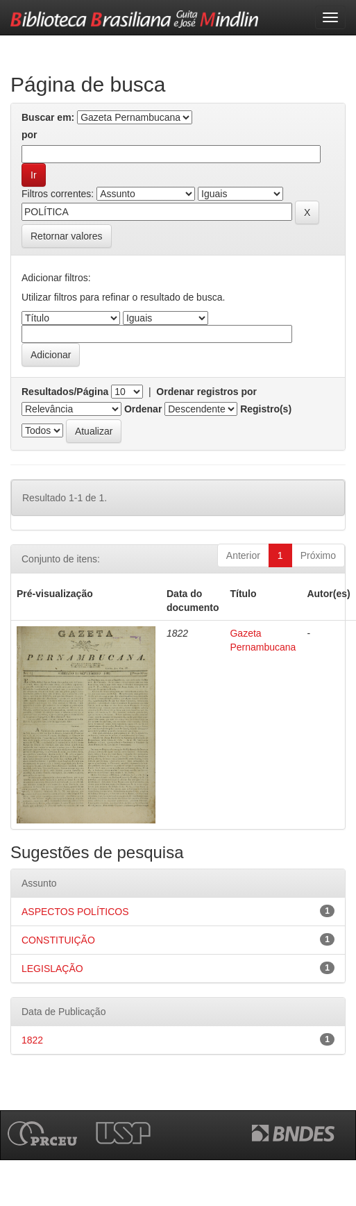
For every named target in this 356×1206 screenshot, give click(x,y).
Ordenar (143, 408)
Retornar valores (67, 236)
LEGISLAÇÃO (52, 968)
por (29, 134)
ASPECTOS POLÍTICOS (75, 911)
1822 (32, 1040)
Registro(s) (265, 408)
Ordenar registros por (206, 391)
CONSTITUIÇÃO (58, 940)
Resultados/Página (65, 391)
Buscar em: (48, 117)
